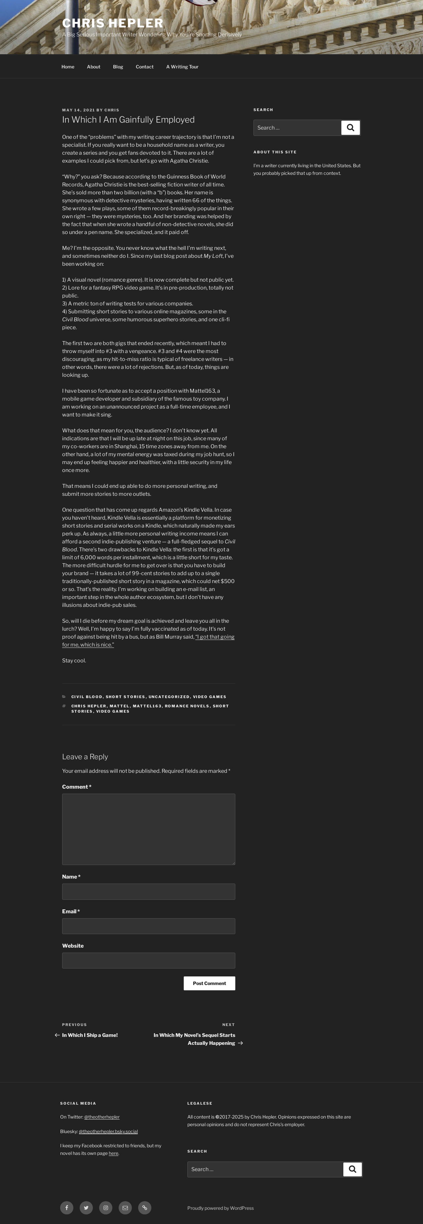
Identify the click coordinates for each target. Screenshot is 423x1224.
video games (113, 711)
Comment (77, 787)
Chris (112, 110)
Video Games (210, 696)
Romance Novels (187, 706)
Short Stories (126, 696)
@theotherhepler (102, 1117)
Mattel (120, 706)
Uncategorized (169, 696)
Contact (145, 66)
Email (71, 911)
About (93, 66)
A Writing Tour (182, 66)
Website (73, 946)
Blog (118, 66)
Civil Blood (87, 696)
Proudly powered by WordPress (220, 1208)
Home (67, 66)
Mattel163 (147, 706)
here (113, 1153)
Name (71, 877)
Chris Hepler (113, 23)
